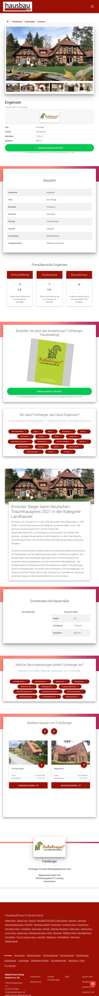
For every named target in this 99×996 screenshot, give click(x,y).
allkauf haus (22, 906)
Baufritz (32, 906)
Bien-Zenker (61, 906)
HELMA (46, 914)
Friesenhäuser (82, 941)
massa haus (22, 918)
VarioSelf (41, 923)
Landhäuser (23, 946)
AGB (67, 962)
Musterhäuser (17, 21)
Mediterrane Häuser (40, 946)
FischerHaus (82, 910)
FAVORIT (29, 910)
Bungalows (19, 941)
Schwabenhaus (84, 918)
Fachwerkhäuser (50, 941)
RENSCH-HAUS (69, 918)
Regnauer (57, 918)
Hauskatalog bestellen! (28, 785)
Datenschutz (36, 967)
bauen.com (87, 962)
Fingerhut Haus (69, 910)
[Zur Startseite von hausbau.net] (8, 21)
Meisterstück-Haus (37, 918)
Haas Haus (37, 914)
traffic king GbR (81, 992)
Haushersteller (30, 21)
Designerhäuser (34, 941)
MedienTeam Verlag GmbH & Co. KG (44, 992)
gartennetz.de (88, 972)
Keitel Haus (74, 914)
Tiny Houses (9, 951)
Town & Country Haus (26, 923)
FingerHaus (56, 910)
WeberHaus (51, 923)
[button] (49, 147)
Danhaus (72, 906)
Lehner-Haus (86, 914)
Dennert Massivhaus (14, 910)
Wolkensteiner (11, 927)
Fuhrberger (41, 21)
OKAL (49, 918)
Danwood (81, 906)
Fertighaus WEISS (42, 910)
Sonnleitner (10, 923)
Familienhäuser (67, 941)
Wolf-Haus (75, 923)
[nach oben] (93, 984)
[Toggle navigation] (92, 7)
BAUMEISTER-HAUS (46, 906)
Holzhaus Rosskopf (59, 914)
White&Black (63, 923)
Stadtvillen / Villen (76, 946)
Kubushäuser (10, 946)
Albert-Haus (10, 906)
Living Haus (10, 918)
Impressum (35, 962)
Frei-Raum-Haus (12, 914)
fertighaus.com (89, 967)
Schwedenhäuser (58, 946)
